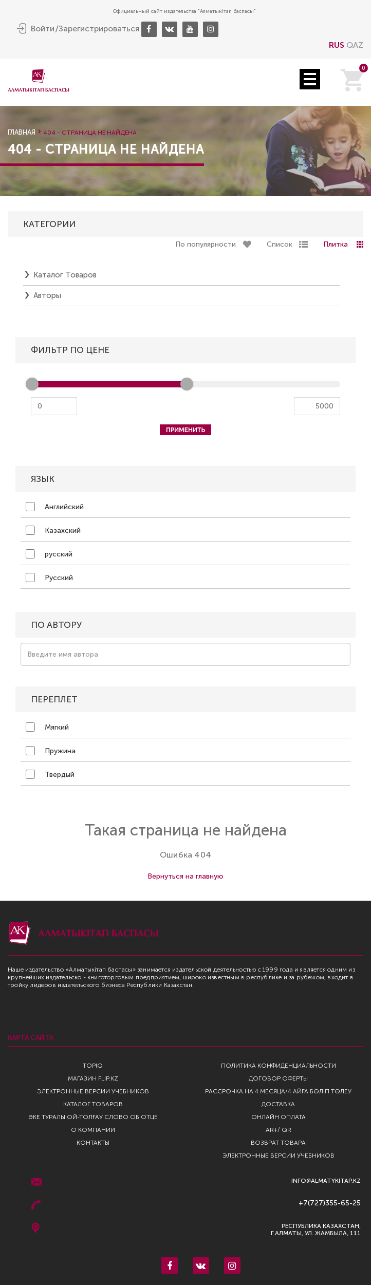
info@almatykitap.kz (326, 1181)
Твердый (50, 774)
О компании (93, 1129)
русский (49, 553)
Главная (21, 132)
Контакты (93, 1142)
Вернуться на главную (185, 876)
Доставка (278, 1104)
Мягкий (47, 727)
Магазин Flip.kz (93, 1078)
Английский (55, 506)
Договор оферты (278, 1078)
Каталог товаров (65, 275)
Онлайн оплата (278, 1117)
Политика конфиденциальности (278, 1065)
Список (279, 244)
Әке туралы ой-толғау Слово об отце (93, 1117)
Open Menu (310, 79)
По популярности (205, 244)
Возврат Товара (278, 1142)
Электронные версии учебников (93, 1091)
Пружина (51, 750)
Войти (42, 28)
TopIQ (93, 1065)
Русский (49, 577)
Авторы (47, 295)
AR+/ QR (278, 1129)
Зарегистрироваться (99, 28)
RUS (336, 45)
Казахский (53, 530)
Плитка (335, 244)
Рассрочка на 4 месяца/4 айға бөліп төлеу (278, 1091)
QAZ (354, 45)
